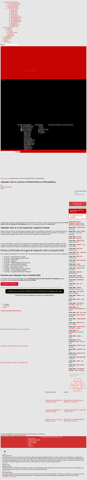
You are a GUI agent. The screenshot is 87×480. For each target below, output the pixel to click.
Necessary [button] (5, 463)
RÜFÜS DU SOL (81, 353)
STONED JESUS (81, 227)
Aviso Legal (31, 438)
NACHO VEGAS (81, 315)
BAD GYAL (79, 248)
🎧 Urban (77, 390)
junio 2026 (7, 305)
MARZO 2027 (14, 26)
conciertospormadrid (6, 187)
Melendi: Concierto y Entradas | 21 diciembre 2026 (14, 362)
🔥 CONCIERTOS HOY (14, 3)
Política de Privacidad (34, 439)
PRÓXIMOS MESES (13, 8)
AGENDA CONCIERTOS (11, 2)
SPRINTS (79, 244)
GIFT (78, 283)
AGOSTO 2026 (15, 15)
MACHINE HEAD (81, 357)
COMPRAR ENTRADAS (9, 284)
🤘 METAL (10, 34)
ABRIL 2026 (14, 9)
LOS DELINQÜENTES (74, 331)
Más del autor (17, 310)
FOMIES (79, 295)
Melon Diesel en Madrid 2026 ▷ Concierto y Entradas (15, 329)
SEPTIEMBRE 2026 (16, 17)
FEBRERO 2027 (15, 24)
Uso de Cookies (32, 441)
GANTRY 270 (80, 322)
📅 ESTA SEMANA (12, 6)
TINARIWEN (80, 279)
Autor (29, 444)
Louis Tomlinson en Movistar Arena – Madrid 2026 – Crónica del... (74, 400)
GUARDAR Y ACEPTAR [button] (9, 477)
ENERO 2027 (14, 23)
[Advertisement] (31, 75)
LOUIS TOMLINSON (74, 264)
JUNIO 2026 (14, 12)
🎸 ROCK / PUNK (12, 32)
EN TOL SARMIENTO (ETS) (75, 340)
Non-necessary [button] (6, 470)
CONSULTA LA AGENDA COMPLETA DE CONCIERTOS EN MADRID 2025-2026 (35, 291)
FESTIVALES (8, 37)
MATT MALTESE (81, 260)
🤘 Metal (81, 386)
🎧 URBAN (10, 35)
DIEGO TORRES (81, 231)
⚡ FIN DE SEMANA (13, 5)
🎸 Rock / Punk (78, 383)
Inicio (2, 178)
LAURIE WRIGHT (81, 319)
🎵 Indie (73, 386)
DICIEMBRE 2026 (16, 21)
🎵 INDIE (10, 31)
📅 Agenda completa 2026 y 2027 (77, 211)
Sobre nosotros (32, 442)
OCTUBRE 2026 (15, 18)
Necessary (7, 464)
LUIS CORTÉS (80, 291)
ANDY (78, 299)
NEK (78, 312)
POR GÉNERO (8, 27)
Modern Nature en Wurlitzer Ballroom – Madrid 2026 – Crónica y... (74, 420)
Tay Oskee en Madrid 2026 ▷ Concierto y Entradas (14, 345)
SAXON (79, 345)
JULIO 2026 (14, 14)
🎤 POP (9, 29)
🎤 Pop (77, 380)
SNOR (78, 361)
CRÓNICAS (7, 38)
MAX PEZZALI (80, 365)
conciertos (7, 178)
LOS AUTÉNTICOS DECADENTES (76, 307)
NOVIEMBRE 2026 (16, 20)
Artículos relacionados (7, 310)
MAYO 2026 (14, 11)
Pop (5, 307)
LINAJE (78, 336)
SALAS (6, 40)
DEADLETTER (80, 268)
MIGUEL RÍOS (80, 240)
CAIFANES (79, 349)
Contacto (30, 445)
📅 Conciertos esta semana (76, 216)
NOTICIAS (7, 41)
